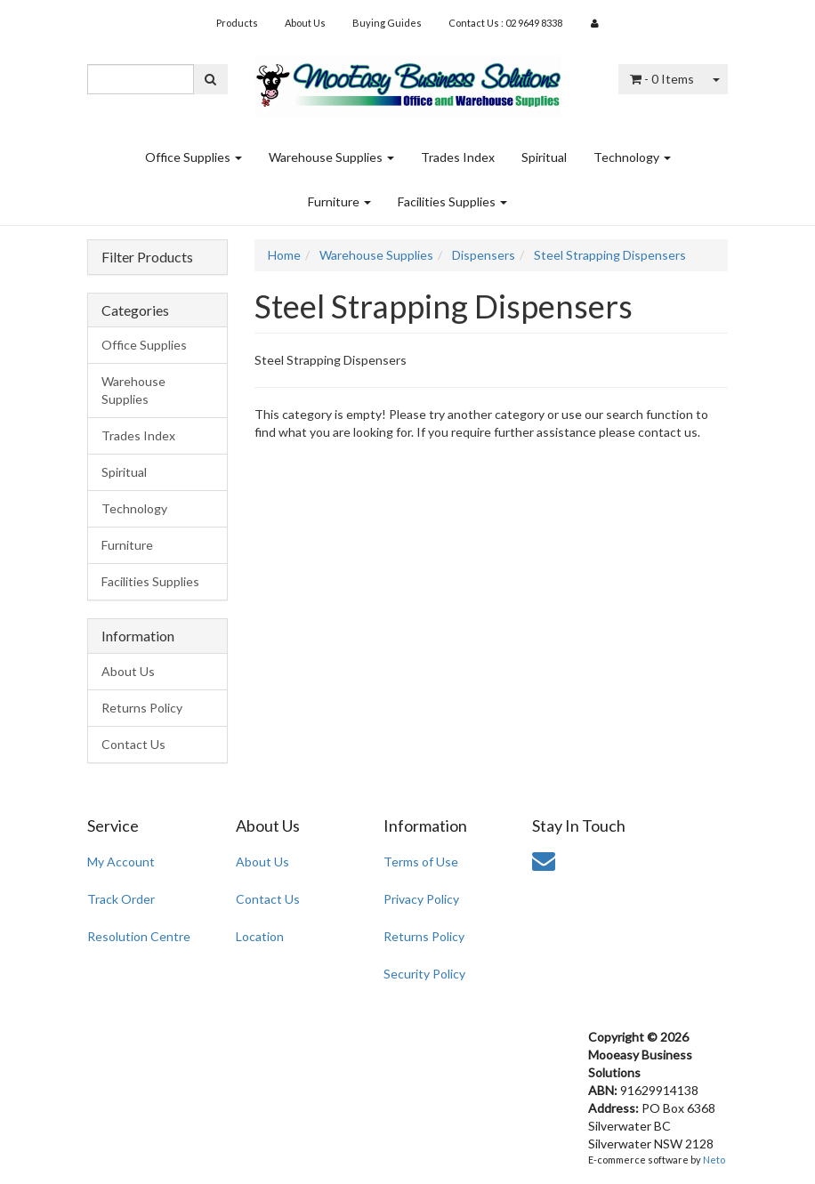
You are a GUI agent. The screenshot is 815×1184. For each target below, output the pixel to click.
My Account (121, 861)
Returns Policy (141, 707)
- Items (662, 78)
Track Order (121, 898)
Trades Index (458, 157)
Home (284, 254)
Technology (632, 157)
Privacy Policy (421, 898)
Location (260, 936)
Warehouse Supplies (331, 157)
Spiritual (544, 157)
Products (237, 22)
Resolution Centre (138, 936)
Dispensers (483, 254)
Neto (714, 1159)
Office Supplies (193, 157)
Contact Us (133, 744)
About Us (305, 22)
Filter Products (147, 257)
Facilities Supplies (452, 201)
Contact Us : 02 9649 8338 (505, 22)
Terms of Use (420, 861)
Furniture (339, 201)
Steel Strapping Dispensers (610, 254)
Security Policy (424, 973)
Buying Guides (387, 22)
